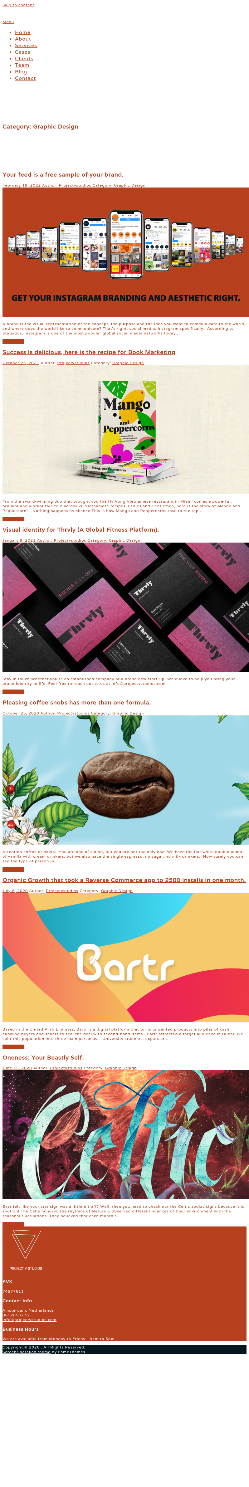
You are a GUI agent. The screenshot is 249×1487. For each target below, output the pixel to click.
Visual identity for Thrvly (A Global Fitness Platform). (80, 529)
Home (23, 32)
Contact (25, 78)
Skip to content (18, 4)
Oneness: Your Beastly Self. (43, 1057)
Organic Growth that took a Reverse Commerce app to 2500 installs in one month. (124, 880)
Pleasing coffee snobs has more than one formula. (76, 702)
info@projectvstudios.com (29, 1319)
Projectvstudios (75, 185)
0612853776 (15, 1315)
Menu (8, 21)
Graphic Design (129, 185)
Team (22, 65)
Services (26, 45)
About (23, 39)
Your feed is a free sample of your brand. (63, 174)
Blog (21, 71)
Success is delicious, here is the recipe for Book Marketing (88, 352)
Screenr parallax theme (26, 1351)
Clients (24, 58)
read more (13, 341)
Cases (23, 52)
